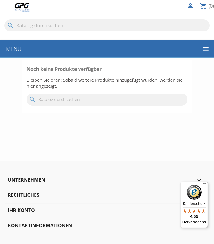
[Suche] (107, 25)
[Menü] (204, 185)
